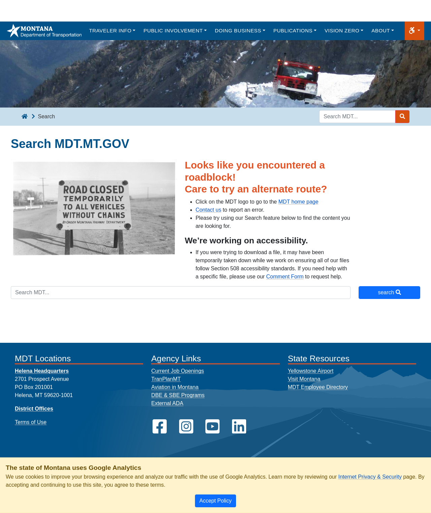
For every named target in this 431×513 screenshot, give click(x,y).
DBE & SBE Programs (177, 395)
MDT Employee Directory (318, 387)
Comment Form (285, 276)
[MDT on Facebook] (160, 426)
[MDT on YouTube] (212, 426)
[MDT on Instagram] (186, 426)
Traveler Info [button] (110, 30)
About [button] (380, 30)
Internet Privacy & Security (370, 477)
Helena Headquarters (42, 371)
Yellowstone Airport (311, 371)
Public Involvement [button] (173, 30)
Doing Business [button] (238, 30)
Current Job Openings (177, 371)
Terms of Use (30, 422)
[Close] (215, 500)
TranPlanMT (165, 379)
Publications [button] (292, 30)
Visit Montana (304, 379)
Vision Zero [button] (342, 30)
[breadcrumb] (25, 117)
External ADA (167, 403)
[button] (414, 31)
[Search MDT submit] (402, 116)
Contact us (208, 210)
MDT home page (298, 202)
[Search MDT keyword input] (357, 116)
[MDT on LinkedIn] (239, 426)
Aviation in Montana (174, 387)
